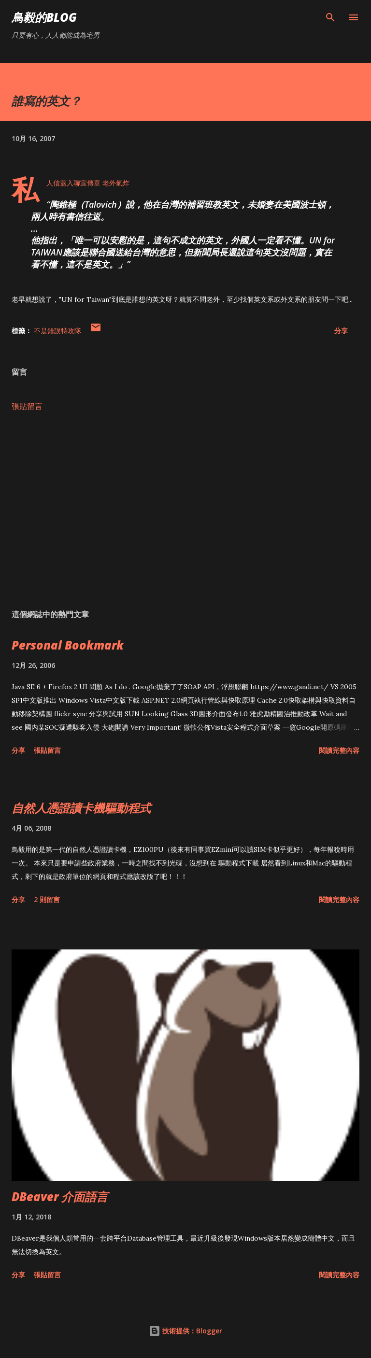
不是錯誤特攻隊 (57, 330)
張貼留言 (27, 406)
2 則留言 (47, 899)
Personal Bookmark (68, 645)
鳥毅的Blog (44, 17)
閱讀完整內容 (339, 750)
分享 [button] (341, 330)
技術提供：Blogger (185, 1330)
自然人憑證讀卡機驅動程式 (81, 808)
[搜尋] (330, 17)
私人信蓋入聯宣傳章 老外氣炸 (87, 183)
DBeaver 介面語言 (60, 1196)
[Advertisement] (185, 510)
